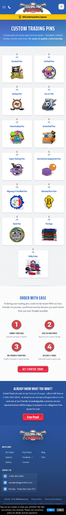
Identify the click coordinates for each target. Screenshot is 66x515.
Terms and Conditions (53, 499)
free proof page (37, 393)
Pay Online (26, 452)
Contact (24, 462)
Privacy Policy (36, 499)
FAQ (42, 457)
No (60, 510)
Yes (50, 510)
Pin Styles (8, 452)
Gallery (7, 462)
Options (7, 457)
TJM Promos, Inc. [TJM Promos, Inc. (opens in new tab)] (22, 499)
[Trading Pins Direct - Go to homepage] (33, 435)
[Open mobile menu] (61, 6)
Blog (42, 452)
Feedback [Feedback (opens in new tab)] (27, 458)
